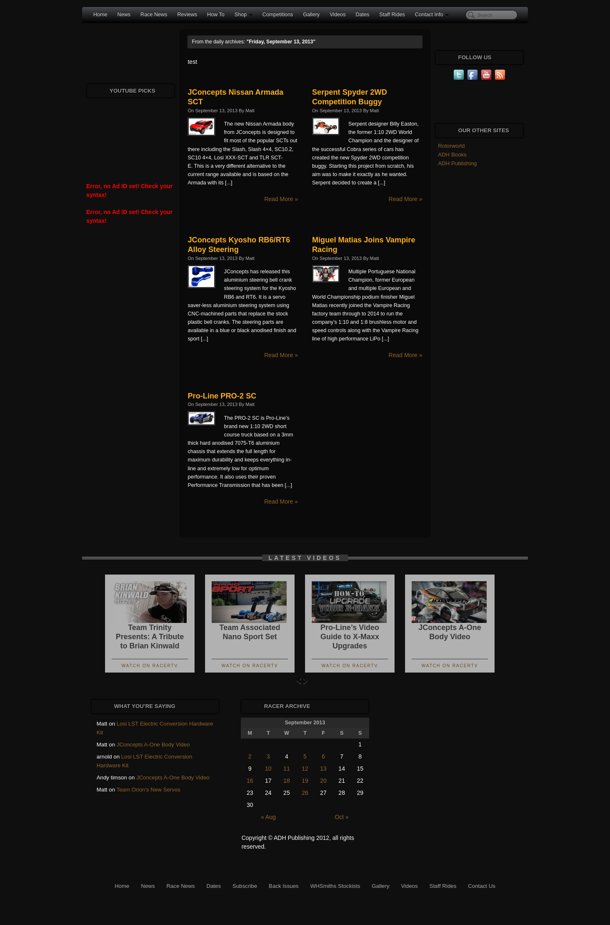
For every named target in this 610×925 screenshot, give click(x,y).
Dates (362, 15)
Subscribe (244, 886)
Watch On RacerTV (150, 665)
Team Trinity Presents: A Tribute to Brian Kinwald (150, 636)
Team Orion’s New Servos (148, 789)
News (124, 15)
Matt (250, 110)
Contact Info (432, 15)
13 (323, 768)
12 (305, 768)
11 (286, 768)
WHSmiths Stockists (335, 886)
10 (268, 768)
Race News (153, 15)
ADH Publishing (457, 163)
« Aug (268, 817)
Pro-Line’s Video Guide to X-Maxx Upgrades (349, 636)
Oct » (341, 817)
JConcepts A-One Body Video (153, 744)
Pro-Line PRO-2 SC (222, 396)
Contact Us (481, 886)
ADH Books (452, 154)
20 (323, 780)
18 (286, 780)
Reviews (187, 15)
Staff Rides (392, 15)
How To (216, 15)
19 (305, 780)
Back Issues (284, 886)
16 (250, 780)
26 (305, 792)
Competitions (277, 15)
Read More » (281, 199)
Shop (243, 15)
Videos (337, 15)
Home (100, 15)
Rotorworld (451, 146)
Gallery (311, 15)
